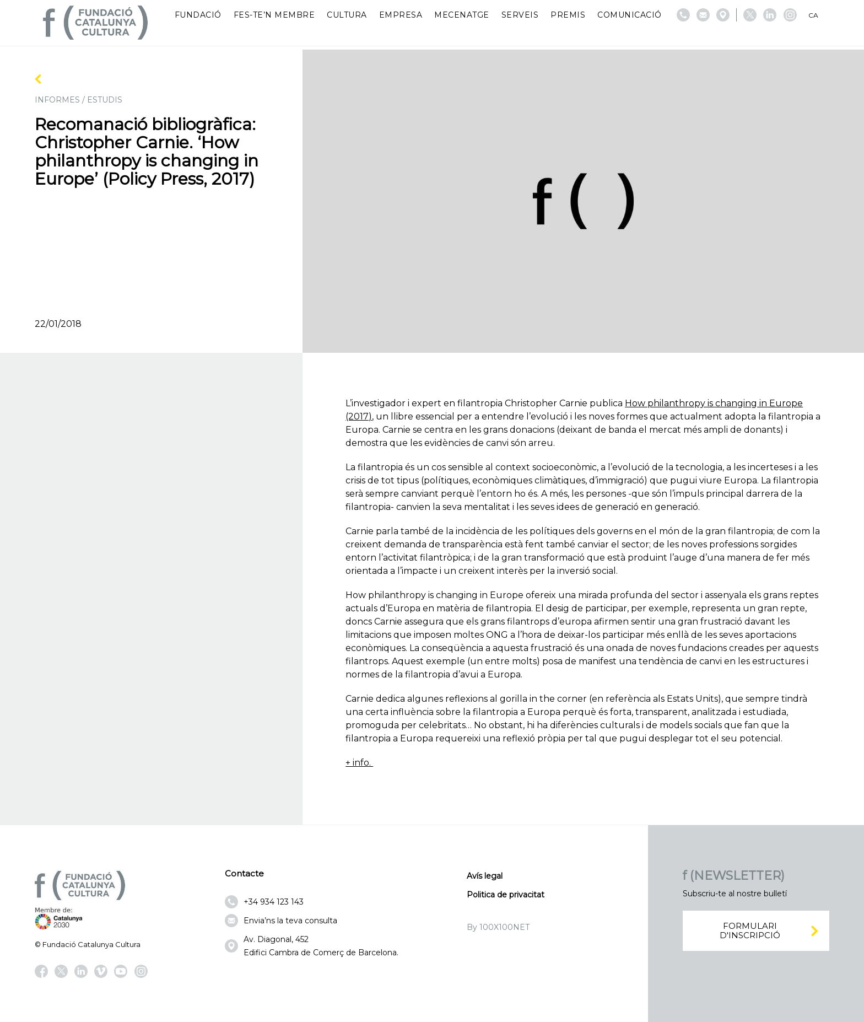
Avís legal (485, 876)
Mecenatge (461, 15)
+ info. (359, 762)
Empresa (401, 15)
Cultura (347, 15)
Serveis (520, 15)
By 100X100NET (498, 927)
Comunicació (629, 15)
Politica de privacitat (505, 895)
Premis (567, 15)
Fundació (198, 15)
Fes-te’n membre (274, 15)
